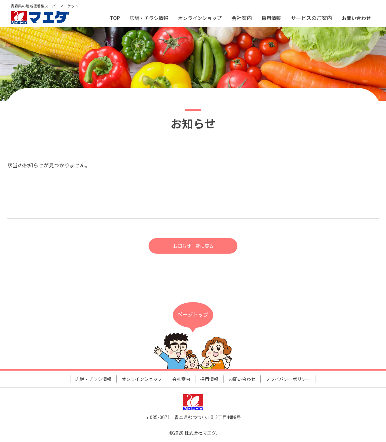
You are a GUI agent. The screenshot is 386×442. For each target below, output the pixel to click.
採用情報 (271, 18)
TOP (115, 18)
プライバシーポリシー (288, 380)
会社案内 (181, 380)
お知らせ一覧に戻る (193, 246)
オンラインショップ (200, 18)
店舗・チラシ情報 (149, 18)
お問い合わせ (356, 18)
